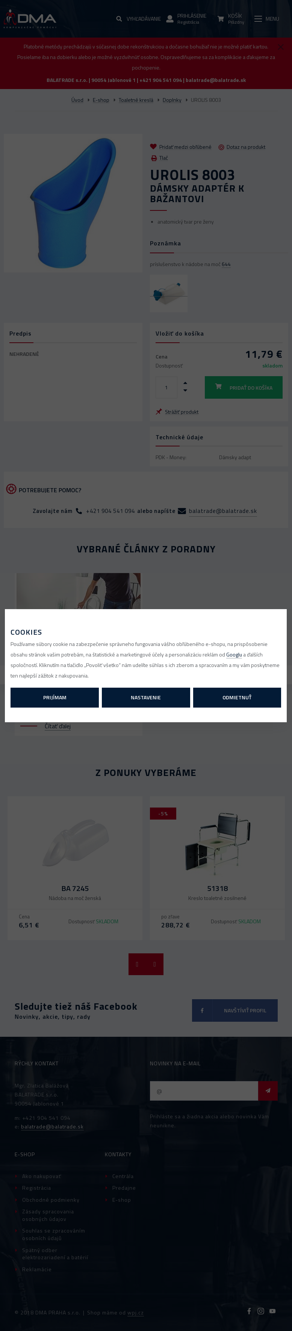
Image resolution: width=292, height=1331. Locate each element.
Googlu (234, 654)
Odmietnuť (236, 697)
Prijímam (55, 697)
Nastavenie (146, 697)
